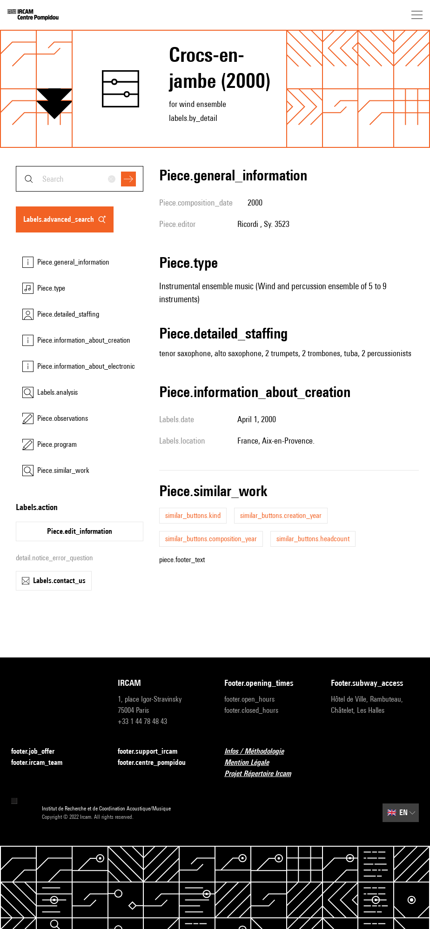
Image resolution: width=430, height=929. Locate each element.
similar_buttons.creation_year (281, 515)
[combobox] (79, 179)
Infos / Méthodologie (259, 751)
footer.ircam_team (42, 763)
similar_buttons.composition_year (211, 538)
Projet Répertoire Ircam (263, 774)
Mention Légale (252, 763)
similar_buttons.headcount (312, 538)
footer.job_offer (38, 751)
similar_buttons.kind (193, 515)
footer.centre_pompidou (157, 763)
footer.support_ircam (153, 751)
